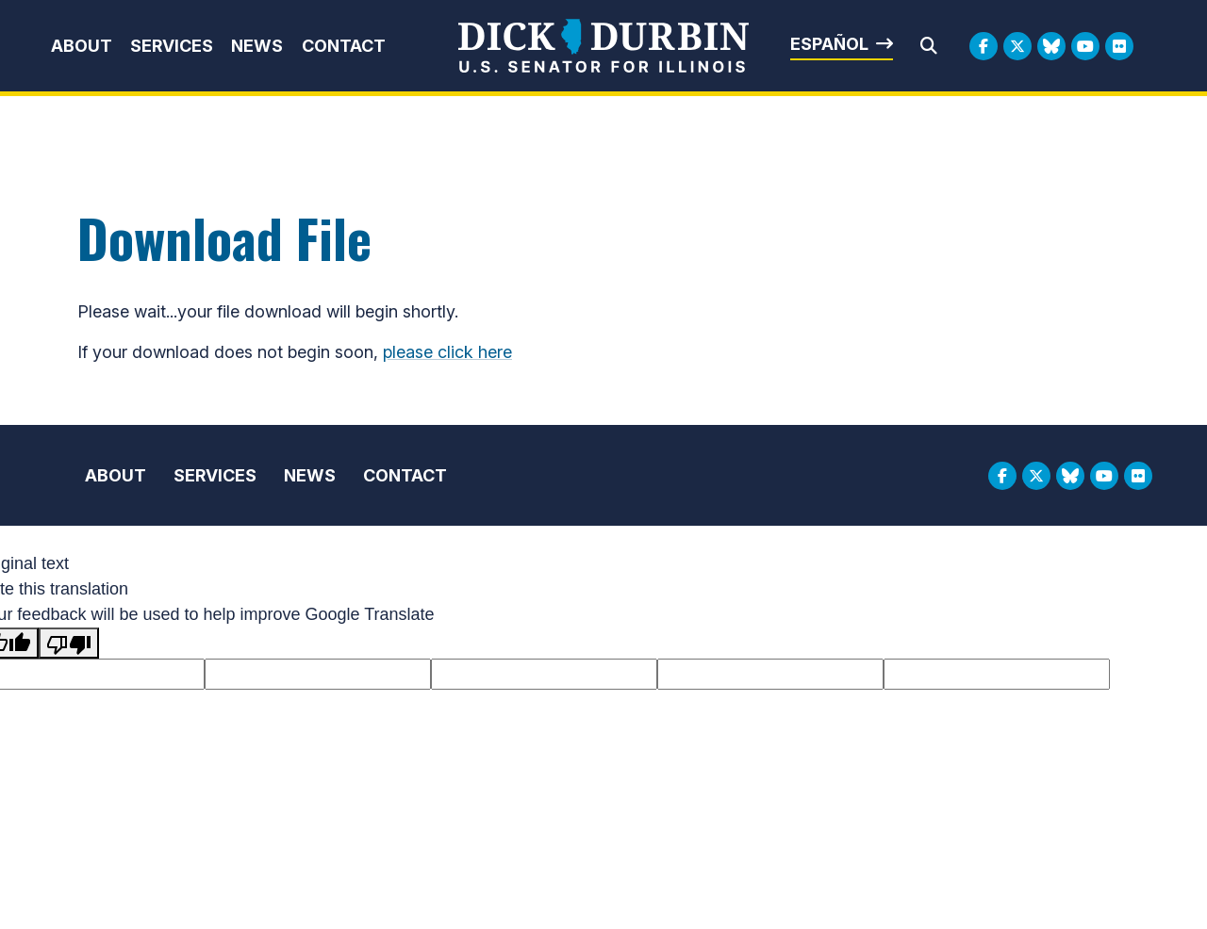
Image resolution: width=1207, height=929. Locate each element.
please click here (447, 352)
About (81, 46)
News (257, 46)
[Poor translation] (69, 643)
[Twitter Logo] (1017, 46)
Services (171, 46)
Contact (344, 46)
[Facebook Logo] (983, 46)
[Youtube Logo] (1085, 46)
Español (829, 44)
